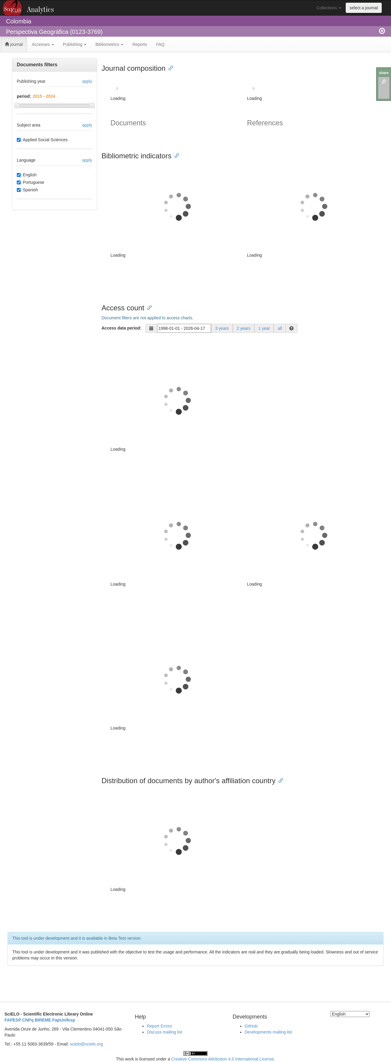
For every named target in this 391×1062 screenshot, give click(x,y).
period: (24, 96)
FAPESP (12, 1020)
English (27, 174)
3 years (222, 328)
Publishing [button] (75, 44)
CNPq (28, 1020)
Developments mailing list (268, 1032)
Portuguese (30, 182)
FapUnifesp (63, 1020)
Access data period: (122, 328)
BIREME (43, 1020)
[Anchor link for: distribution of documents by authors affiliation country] (279, 780)
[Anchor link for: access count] (147, 307)
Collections (328, 7)
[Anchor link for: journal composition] (169, 67)
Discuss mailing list (164, 1032)
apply (87, 81)
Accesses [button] (43, 44)
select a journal (364, 7)
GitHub (251, 1026)
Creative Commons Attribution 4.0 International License (222, 1059)
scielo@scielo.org (86, 1044)
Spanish (27, 189)
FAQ (160, 44)
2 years (243, 328)
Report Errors (159, 1026)
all (280, 328)
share (384, 73)
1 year (264, 328)
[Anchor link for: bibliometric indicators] (175, 155)
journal (14, 44)
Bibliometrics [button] (109, 44)
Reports (139, 44)
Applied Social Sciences (42, 139)
